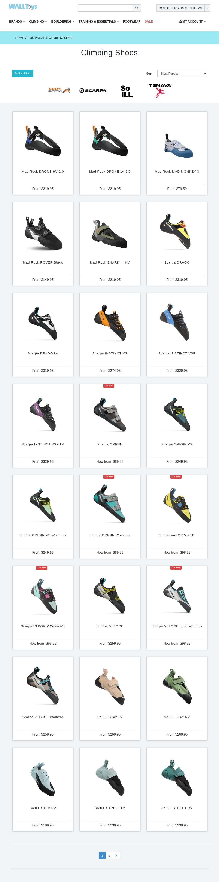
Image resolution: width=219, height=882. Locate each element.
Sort (149, 73)
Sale (149, 21)
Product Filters (23, 73)
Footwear (132, 21)
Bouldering (62, 21)
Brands (17, 21)
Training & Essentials (99, 21)
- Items (180, 8)
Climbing (38, 21)
